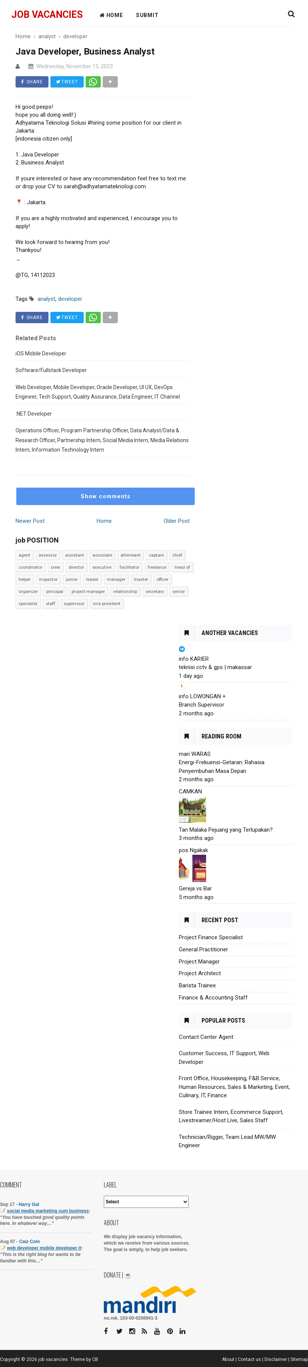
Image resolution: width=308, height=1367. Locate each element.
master (141, 579)
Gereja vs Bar (195, 888)
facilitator (129, 567)
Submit (147, 15)
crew (55, 567)
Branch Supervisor (201, 704)
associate (102, 555)
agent (24, 555)
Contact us (249, 1359)
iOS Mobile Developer (41, 353)
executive (101, 567)
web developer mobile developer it (44, 1248)
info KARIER (194, 658)
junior (72, 579)
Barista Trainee (197, 985)
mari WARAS (195, 754)
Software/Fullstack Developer (51, 370)
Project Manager (199, 961)
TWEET (67, 82)
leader (92, 579)
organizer (28, 591)
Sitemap (299, 1359)
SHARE (32, 82)
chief (177, 555)
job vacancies (47, 14)
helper (25, 579)
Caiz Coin (29, 1241)
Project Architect (200, 973)
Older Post (177, 521)
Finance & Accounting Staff (213, 997)
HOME (111, 15)
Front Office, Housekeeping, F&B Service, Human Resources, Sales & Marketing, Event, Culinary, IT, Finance (234, 1087)
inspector (48, 579)
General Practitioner (203, 949)
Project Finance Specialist (211, 937)
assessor (48, 555)
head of (182, 567)
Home (104, 521)
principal (54, 591)
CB (95, 1359)
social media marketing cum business (48, 1211)
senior (178, 591)
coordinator (30, 567)
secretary (154, 591)
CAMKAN (190, 791)
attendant (130, 555)
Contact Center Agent (206, 1037)
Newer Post (30, 521)
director (76, 567)
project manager (88, 591)
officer (162, 579)
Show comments (105, 496)
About (228, 1359)
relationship (125, 591)
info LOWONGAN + (202, 696)
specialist (28, 603)
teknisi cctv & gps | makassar (215, 667)
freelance (157, 567)
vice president (106, 603)
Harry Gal (29, 1204)
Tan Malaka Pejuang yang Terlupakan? (226, 829)
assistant (74, 555)
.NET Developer (34, 414)
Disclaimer (275, 1359)
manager (116, 579)
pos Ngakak (193, 850)
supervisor (74, 603)
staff (50, 603)
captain (156, 555)
